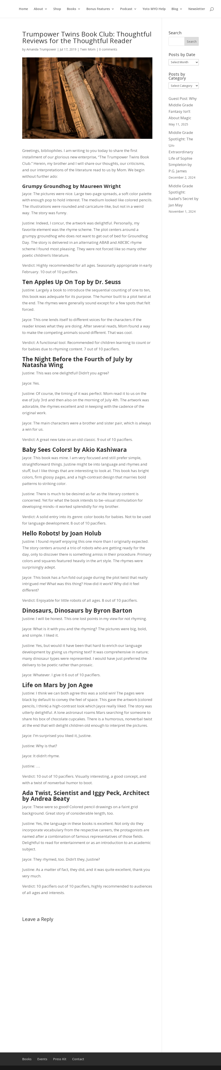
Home (23, 9)
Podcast (126, 9)
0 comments (108, 49)
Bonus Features (98, 9)
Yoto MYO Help (154, 9)
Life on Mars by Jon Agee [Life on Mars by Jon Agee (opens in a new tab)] (57, 685)
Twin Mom (88, 49)
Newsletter (196, 9)
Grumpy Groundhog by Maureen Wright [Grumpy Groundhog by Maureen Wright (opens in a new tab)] (71, 186)
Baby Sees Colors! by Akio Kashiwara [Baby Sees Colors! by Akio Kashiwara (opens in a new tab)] (74, 450)
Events (42, 1059)
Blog (174, 9)
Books (71, 9)
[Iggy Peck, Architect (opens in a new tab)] (121, 793)
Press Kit (59, 1059)
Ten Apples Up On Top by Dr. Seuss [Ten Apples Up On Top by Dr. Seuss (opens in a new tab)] (71, 282)
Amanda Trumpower (41, 49)
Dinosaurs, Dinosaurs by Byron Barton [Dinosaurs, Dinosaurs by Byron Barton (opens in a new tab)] (77, 610)
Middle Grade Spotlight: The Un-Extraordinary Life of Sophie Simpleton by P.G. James (181, 152)
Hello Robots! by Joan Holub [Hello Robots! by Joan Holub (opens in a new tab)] (61, 533)
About (38, 9)
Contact (78, 1059)
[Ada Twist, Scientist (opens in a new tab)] (50, 793)
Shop (57, 9)
